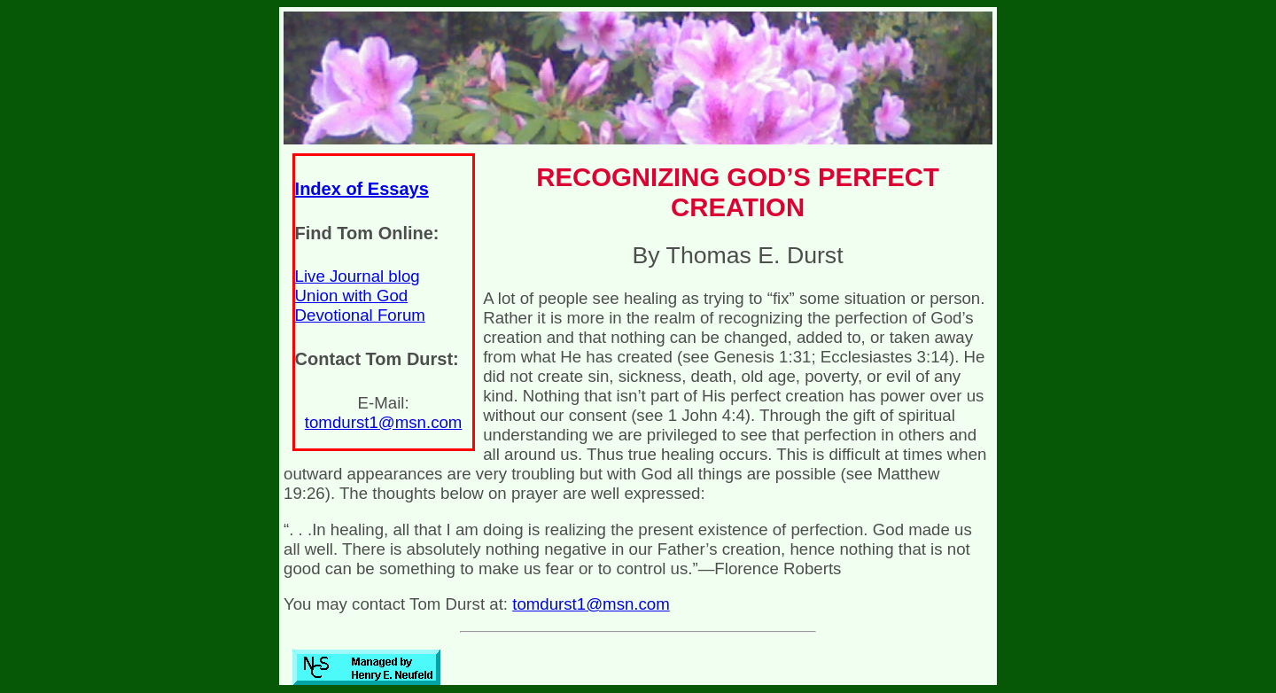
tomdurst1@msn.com (384, 422)
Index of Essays (362, 189)
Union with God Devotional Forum (360, 305)
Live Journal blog (357, 276)
